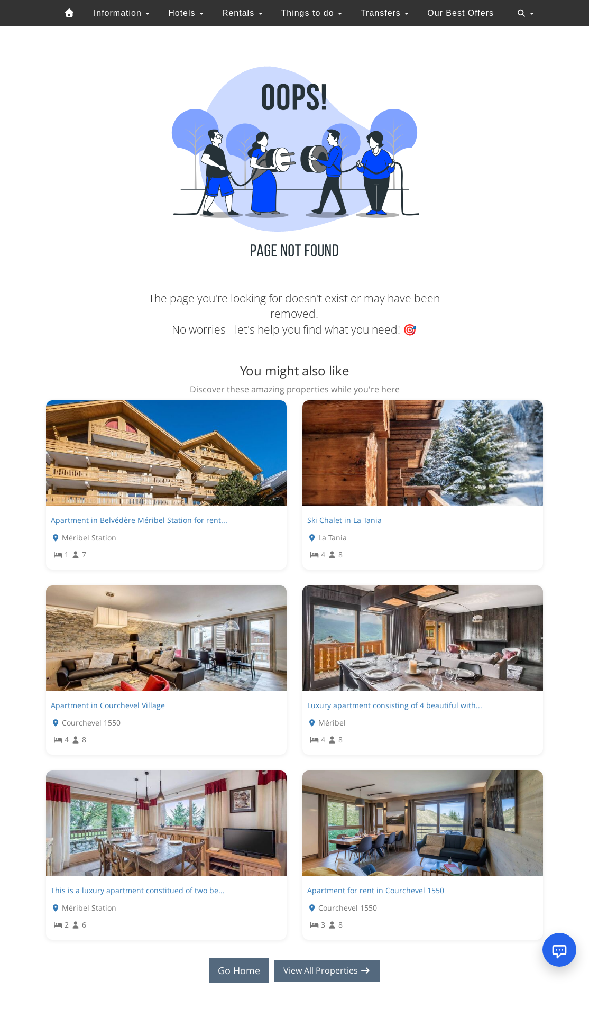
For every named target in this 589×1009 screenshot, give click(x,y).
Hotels (186, 12)
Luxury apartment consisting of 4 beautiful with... (394, 705)
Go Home (234, 970)
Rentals (242, 12)
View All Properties (327, 970)
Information (122, 12)
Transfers (385, 12)
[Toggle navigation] (525, 13)
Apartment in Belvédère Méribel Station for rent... (139, 520)
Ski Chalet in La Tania (344, 520)
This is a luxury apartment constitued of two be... (138, 890)
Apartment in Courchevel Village (108, 705)
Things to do (311, 12)
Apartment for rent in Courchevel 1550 (375, 890)
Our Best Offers (460, 12)
